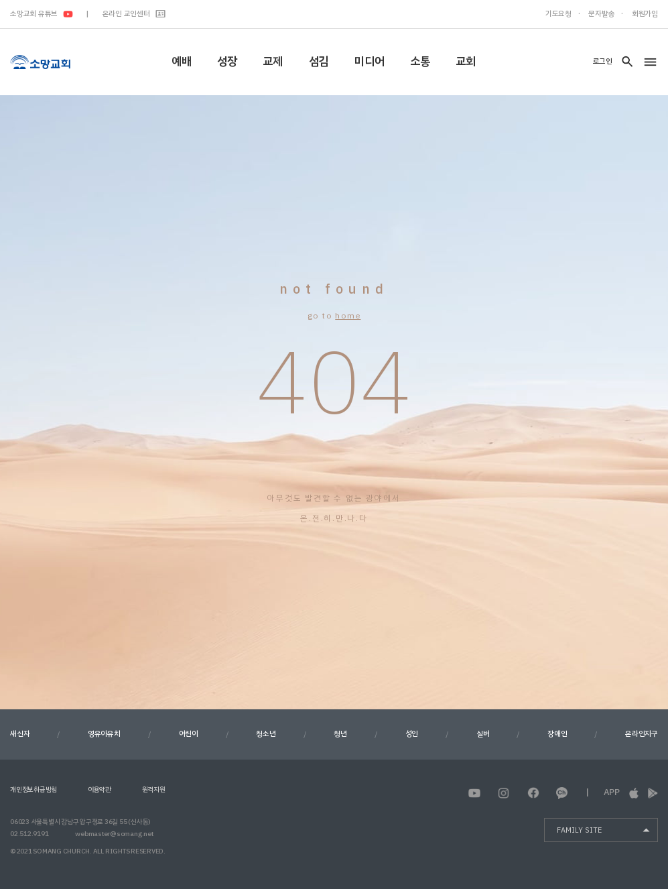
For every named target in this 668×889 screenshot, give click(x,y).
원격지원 (153, 789)
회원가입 (645, 13)
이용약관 (99, 789)
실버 (483, 733)
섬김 (319, 61)
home (347, 316)
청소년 (265, 733)
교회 (466, 61)
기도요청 (558, 13)
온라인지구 (641, 733)
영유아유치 (104, 733)
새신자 (19, 733)
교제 (273, 61)
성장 (227, 61)
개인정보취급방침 (33, 789)
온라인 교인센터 (134, 13)
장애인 (557, 733)
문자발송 (601, 13)
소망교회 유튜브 (42, 13)
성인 (412, 733)
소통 (420, 61)
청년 (340, 733)
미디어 (369, 61)
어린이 (188, 733)
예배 (182, 61)
